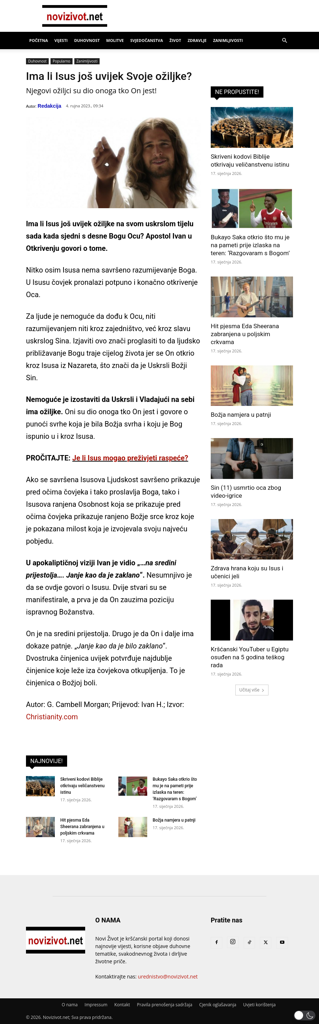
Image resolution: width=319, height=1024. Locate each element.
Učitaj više (252, 690)
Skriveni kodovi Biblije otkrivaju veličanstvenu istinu (82, 786)
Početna (38, 40)
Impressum (95, 1005)
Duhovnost (87, 40)
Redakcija (49, 105)
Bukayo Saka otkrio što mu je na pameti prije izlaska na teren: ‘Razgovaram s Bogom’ (250, 245)
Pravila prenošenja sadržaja (164, 1005)
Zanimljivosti (227, 40)
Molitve (115, 40)
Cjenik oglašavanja (217, 1005)
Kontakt (122, 1005)
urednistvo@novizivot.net (168, 976)
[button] (284, 40)
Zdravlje (197, 40)
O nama (70, 1005)
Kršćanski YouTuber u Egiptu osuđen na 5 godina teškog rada (250, 657)
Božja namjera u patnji (174, 820)
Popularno (62, 61)
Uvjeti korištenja (259, 1005)
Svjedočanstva (146, 40)
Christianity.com (52, 716)
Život (175, 40)
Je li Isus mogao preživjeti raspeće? (130, 458)
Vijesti (61, 40)
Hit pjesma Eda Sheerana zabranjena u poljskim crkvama (82, 827)
